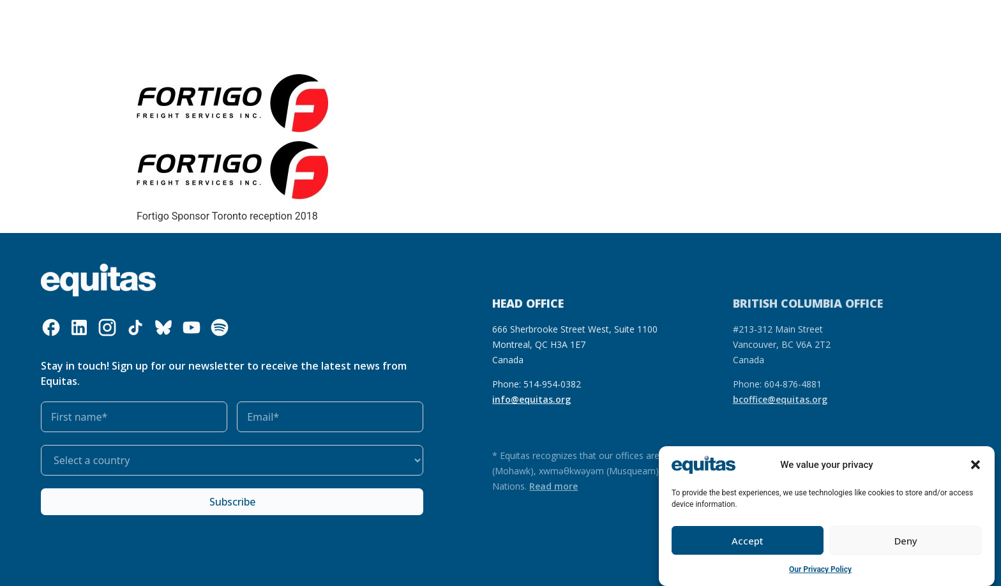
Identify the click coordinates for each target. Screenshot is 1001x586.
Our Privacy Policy (820, 569)
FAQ (785, 21)
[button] (975, 464)
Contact (822, 21)
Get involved (469, 22)
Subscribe (232, 502)
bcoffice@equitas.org (780, 399)
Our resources (328, 21)
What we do (250, 22)
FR (760, 21)
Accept (748, 540)
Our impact (397, 21)
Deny (905, 540)
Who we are (170, 22)
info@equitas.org (531, 399)
